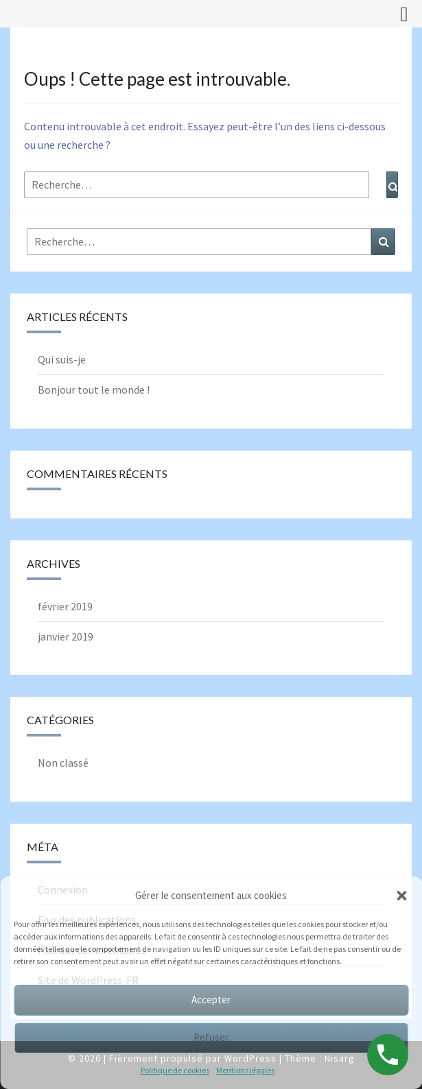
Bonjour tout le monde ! (94, 389)
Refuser (211, 1037)
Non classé (63, 762)
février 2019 (65, 606)
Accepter (211, 999)
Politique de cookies (175, 1070)
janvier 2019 (65, 636)
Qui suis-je (62, 359)
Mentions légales (245, 1070)
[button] (401, 895)
